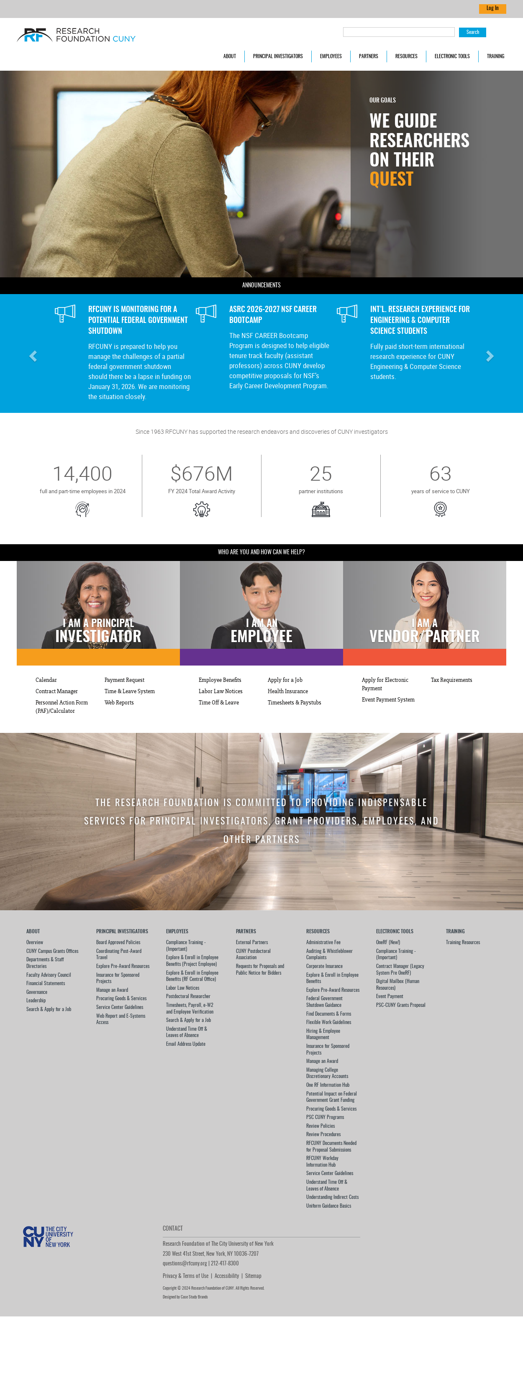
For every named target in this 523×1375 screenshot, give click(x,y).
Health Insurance (288, 691)
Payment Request (124, 680)
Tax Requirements (451, 680)
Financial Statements (45, 983)
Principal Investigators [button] (278, 56)
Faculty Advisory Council (48, 975)
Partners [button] (368, 56)
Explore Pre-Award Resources (122, 966)
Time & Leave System (130, 691)
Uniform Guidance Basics (328, 1206)
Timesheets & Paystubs (294, 702)
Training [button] (495, 56)
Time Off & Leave (219, 702)
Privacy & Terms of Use (185, 1276)
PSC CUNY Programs (325, 1117)
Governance (36, 992)
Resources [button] (406, 56)
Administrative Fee (323, 942)
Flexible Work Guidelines (328, 1022)
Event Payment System (388, 699)
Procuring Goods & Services (121, 998)
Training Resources (463, 942)
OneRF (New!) (388, 942)
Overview (34, 942)
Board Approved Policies (118, 942)
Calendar (46, 680)
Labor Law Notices (221, 691)
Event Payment (389, 996)
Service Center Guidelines (119, 1007)
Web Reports (119, 702)
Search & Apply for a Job (48, 1009)
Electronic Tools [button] (452, 56)
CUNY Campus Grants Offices (52, 951)
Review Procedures (323, 1134)
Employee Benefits (220, 680)
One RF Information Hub (327, 1085)
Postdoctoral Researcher (188, 996)
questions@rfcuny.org (185, 1264)
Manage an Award (112, 990)
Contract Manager (57, 691)
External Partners (252, 942)
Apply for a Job (285, 680)
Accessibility (227, 1276)
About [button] (229, 56)
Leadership (36, 1000)
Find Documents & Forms (328, 1014)
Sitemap (253, 1276)
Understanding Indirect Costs (332, 1197)
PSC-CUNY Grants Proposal (401, 1005)
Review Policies (320, 1126)
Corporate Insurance (324, 966)
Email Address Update (185, 1044)
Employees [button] (331, 56)
